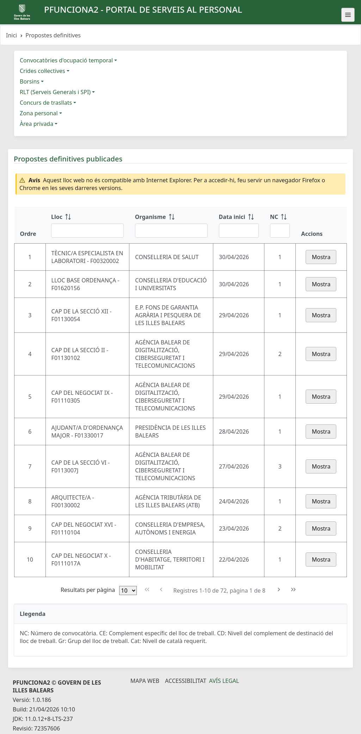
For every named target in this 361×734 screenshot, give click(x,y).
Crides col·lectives (42, 71)
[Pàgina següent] (279, 589)
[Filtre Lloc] (87, 231)
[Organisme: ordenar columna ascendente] (171, 225)
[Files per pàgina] (128, 590)
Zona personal (39, 113)
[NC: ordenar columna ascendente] (280, 225)
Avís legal (224, 681)
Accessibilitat (185, 681)
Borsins (29, 81)
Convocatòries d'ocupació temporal (66, 60)
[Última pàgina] (293, 589)
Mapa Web (144, 681)
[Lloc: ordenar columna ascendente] (87, 225)
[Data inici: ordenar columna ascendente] (238, 225)
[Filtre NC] (280, 231)
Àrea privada (36, 124)
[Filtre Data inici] (239, 231)
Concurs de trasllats (46, 102)
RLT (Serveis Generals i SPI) (55, 92)
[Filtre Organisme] (171, 231)
